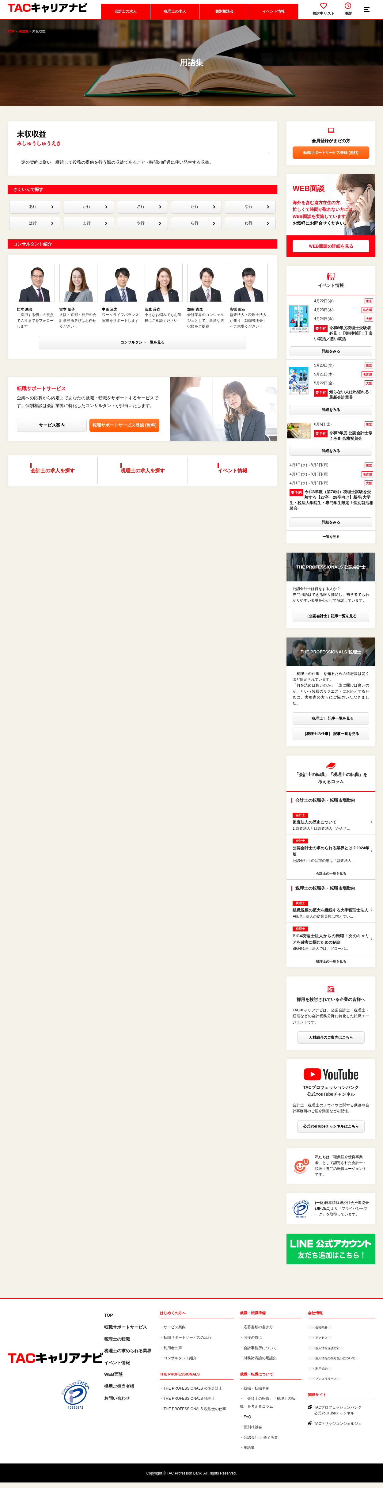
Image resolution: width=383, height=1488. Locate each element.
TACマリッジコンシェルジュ (338, 1429)
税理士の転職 (117, 1344)
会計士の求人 (124, 17)
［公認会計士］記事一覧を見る (331, 621)
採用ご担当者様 (119, 1392)
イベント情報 (272, 17)
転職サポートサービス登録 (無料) (125, 439)
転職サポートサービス (125, 1332)
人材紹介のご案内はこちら (331, 1043)
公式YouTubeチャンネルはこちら (331, 1132)
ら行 (201, 231)
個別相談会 (223, 17)
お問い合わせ (117, 1403)
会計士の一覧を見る (331, 879)
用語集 (23, 37)
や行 (147, 231)
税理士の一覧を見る (331, 967)
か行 (93, 213)
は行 (39, 231)
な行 (255, 213)
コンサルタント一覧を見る (142, 357)
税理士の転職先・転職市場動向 (325, 894)
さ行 (147, 213)
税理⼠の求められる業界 (127, 1356)
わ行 (255, 231)
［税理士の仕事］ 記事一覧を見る (331, 739)
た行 (201, 213)
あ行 (39, 213)
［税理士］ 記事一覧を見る (330, 724)
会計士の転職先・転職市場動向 (325, 806)
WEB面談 (113, 1380)
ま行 (93, 231)
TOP (11, 37)
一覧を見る (331, 542)
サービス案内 (52, 439)
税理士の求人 (174, 17)
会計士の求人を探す (55, 480)
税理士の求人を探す (145, 480)
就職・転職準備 (253, 1319)
